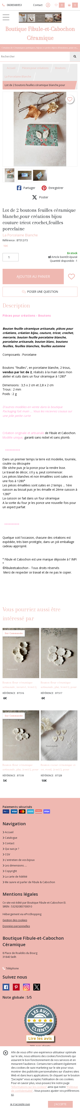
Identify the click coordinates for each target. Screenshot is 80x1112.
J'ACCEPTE (60, 1104)
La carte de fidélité (15, 876)
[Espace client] (48, 5)
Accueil (11, 68)
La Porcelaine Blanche (18, 76)
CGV (6, 854)
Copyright (10, 871)
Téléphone (11, 968)
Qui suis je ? (11, 849)
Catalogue (10, 838)
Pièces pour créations (35, 68)
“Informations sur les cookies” (29, 1087)
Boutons (60, 68)
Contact (37, 5)
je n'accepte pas (20, 1104)
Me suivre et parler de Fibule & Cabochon (29, 882)
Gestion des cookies (15, 920)
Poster (40, 197)
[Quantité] (11, 257)
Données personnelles (16, 926)
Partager (26, 187)
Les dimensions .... (15, 865)
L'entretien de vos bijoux (19, 860)
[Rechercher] (75, 56)
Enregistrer (52, 187)
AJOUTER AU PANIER (33, 276)
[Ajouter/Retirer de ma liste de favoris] (71, 276)
